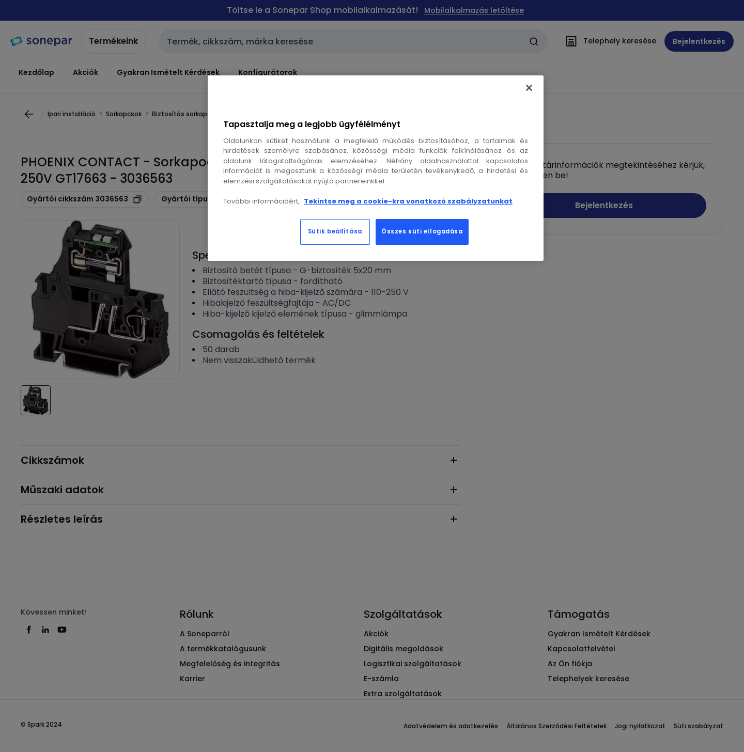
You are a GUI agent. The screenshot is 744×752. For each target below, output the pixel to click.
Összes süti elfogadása (422, 231)
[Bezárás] (529, 87)
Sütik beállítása (335, 231)
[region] (376, 168)
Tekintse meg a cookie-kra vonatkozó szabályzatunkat (408, 201)
